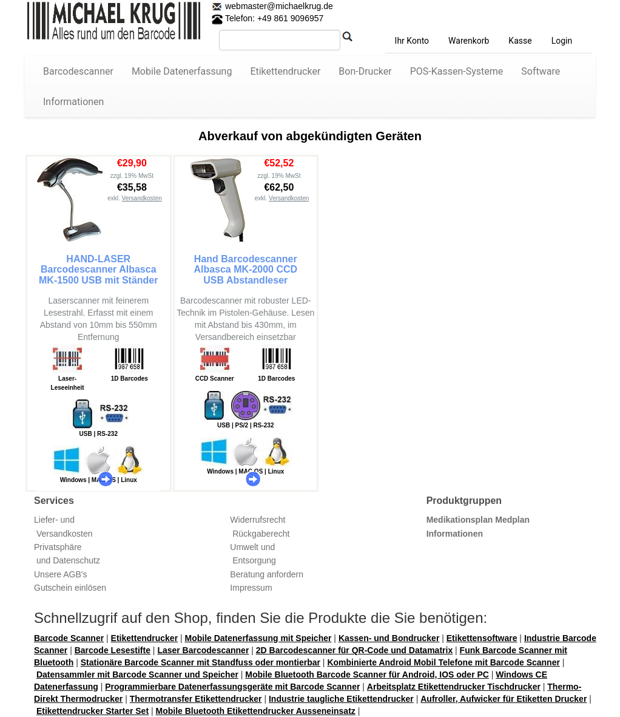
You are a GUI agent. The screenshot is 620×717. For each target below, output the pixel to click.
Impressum (251, 588)
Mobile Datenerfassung (182, 71)
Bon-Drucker (365, 71)
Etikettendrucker (285, 71)
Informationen (73, 101)
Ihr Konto (412, 41)
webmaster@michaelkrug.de (278, 6)
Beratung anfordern (266, 574)
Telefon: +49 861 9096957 (267, 18)
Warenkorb (468, 41)
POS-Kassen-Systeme (457, 71)
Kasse (519, 41)
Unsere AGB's (60, 574)
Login (562, 41)
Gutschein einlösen (70, 588)
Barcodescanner (78, 71)
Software (540, 71)
